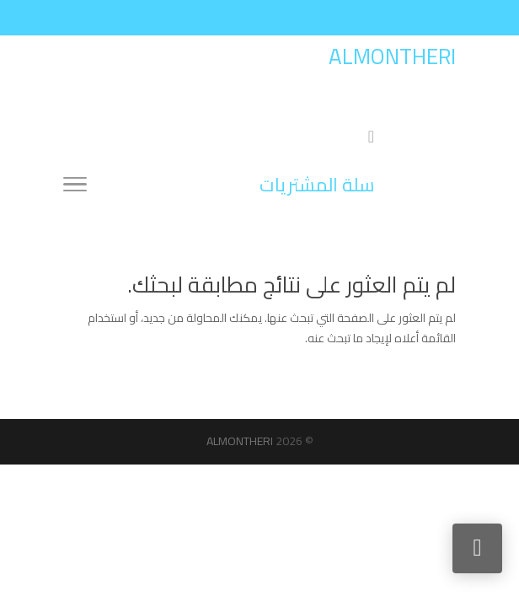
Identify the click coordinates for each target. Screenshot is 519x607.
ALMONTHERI (239, 441)
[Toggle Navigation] (75, 187)
